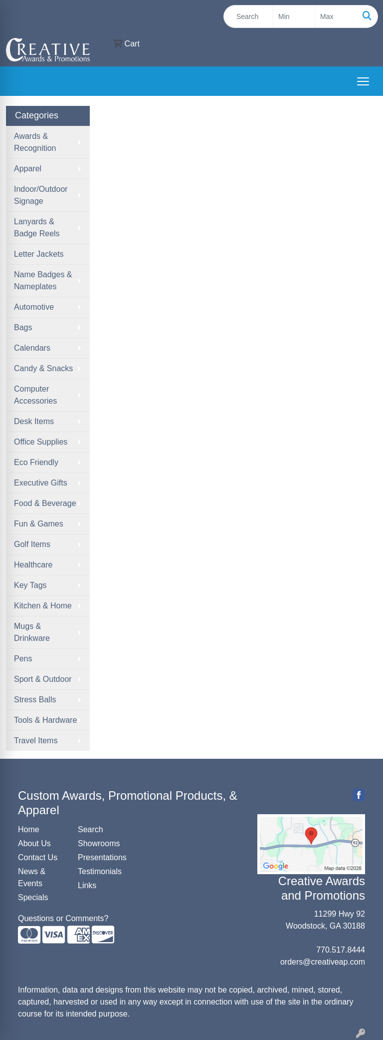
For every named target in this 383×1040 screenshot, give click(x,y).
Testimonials (100, 871)
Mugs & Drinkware (32, 632)
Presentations (102, 857)
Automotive (34, 307)
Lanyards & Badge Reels (37, 227)
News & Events (31, 877)
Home (28, 829)
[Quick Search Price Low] (294, 16)
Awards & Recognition (35, 142)
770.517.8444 (340, 950)
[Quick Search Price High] (336, 16)
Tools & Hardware (45, 720)
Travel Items (35, 740)
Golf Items (32, 544)
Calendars (32, 348)
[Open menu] (363, 81)
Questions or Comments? (63, 918)
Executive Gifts (40, 483)
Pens (23, 658)
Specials (33, 897)
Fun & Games (38, 524)
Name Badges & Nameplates (43, 280)
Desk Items (34, 421)
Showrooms (99, 843)
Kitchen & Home (43, 605)
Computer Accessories (35, 395)
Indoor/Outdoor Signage (41, 195)
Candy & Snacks (43, 368)
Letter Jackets (39, 254)
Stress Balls (35, 699)
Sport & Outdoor (43, 679)
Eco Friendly (36, 462)
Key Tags (30, 585)
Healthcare (33, 564)
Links (87, 885)
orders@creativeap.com (322, 962)
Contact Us (37, 857)
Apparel (27, 168)
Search (90, 829)
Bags (23, 327)
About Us (34, 843)
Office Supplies (40, 442)
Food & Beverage (45, 503)
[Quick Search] (248, 16)
